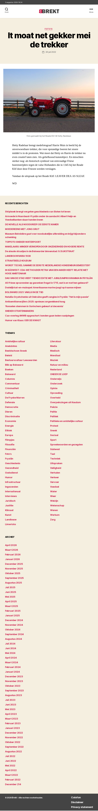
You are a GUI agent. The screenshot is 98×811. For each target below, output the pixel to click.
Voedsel (54, 487)
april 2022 (11, 770)
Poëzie (53, 407)
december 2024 (14, 620)
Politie (53, 412)
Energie (9, 426)
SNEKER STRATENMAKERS (19, 311)
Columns (10, 379)
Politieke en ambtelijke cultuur (66, 421)
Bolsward (10, 374)
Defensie (10, 402)
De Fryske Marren (14, 398)
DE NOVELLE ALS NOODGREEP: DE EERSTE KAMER (32, 224)
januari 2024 (12, 672)
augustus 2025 (13, 583)
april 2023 (11, 714)
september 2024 (14, 634)
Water (53, 491)
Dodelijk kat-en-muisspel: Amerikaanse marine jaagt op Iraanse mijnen (43, 288)
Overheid (55, 398)
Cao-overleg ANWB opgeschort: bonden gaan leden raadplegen (39, 316)
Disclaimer (74, 802)
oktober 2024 (12, 630)
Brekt (14, 798)
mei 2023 (10, 709)
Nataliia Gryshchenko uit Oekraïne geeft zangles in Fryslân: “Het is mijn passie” (47, 297)
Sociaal (54, 435)
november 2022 (14, 737)
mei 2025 (10, 597)
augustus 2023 (13, 695)
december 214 (13, 784)
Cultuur (9, 393)
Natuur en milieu (59, 365)
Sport (53, 440)
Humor (9, 477)
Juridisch (10, 501)
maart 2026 (11, 550)
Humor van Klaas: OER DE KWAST (23, 320)
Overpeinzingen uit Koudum (65, 402)
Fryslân (9, 459)
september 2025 (14, 578)
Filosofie (9, 445)
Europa (9, 435)
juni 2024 (10, 648)
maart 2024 (11, 662)
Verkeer (54, 477)
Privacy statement (80, 807)
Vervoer (54, 482)
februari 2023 (13, 723)
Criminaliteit (12, 388)
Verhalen (55, 473)
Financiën (10, 449)
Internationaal (12, 491)
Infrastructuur (13, 482)
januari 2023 (12, 728)
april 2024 (11, 658)
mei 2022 (10, 766)
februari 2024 (13, 667)
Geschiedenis (12, 463)
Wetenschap (57, 506)
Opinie (53, 388)
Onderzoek (56, 384)
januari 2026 (12, 559)
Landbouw (11, 520)
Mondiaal (55, 355)
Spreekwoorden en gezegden (66, 445)
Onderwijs (55, 379)
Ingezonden (11, 487)
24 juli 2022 (50, 52)
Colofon (72, 797)
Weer (53, 496)
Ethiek (8, 431)
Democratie (11, 407)
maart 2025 (11, 606)
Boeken (9, 370)
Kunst (8, 515)
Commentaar (12, 384)
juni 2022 (10, 761)
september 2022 (14, 747)
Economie (10, 421)
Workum (54, 515)
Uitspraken (56, 463)
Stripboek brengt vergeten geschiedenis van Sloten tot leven (37, 212)
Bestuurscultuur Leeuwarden (21, 360)
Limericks (10, 524)
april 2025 (11, 601)
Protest (54, 426)
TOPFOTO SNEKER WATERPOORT (23, 242)
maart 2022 (11, 775)
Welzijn (54, 501)
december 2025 (14, 564)
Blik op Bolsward (14, 365)
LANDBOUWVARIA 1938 (18, 256)
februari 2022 (12, 780)
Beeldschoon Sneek (16, 351)
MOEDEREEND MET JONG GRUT (22, 229)
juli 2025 (10, 587)
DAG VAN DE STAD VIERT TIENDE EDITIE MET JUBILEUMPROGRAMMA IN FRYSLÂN (48, 278)
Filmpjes (9, 440)
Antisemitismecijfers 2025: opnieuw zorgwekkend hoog (35, 302)
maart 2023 (11, 719)
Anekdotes (11, 346)
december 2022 (14, 733)
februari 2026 (13, 555)
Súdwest (55, 449)
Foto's (49, 29)
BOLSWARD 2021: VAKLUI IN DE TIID (24, 292)
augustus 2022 (13, 752)
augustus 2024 (13, 639)
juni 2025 (10, 592)
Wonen (54, 510)
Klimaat (9, 510)
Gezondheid (11, 468)
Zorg (52, 520)
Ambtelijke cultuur (15, 341)
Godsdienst (11, 473)
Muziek (54, 360)
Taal (52, 454)
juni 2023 (10, 705)
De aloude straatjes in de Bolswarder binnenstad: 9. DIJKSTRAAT (39, 251)
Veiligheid (55, 468)
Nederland (56, 370)
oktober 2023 (12, 686)
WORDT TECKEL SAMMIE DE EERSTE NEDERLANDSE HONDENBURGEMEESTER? (47, 265)
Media (53, 346)
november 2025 (14, 569)
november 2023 (14, 681)
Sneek (53, 431)
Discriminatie (12, 416)
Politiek (54, 416)
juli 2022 (10, 756)
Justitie (9, 506)
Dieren (8, 412)
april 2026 (11, 545)
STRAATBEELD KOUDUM (18, 261)
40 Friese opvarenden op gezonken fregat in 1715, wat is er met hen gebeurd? (46, 283)
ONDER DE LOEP (59, 374)
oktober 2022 (12, 742)
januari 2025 (12, 616)
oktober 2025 (12, 573)
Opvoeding (56, 393)
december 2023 (14, 677)
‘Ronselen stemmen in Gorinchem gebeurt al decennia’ (34, 306)
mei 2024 (10, 653)
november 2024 (14, 625)
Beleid (8, 355)
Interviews (11, 496)
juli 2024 (10, 644)
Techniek (55, 459)
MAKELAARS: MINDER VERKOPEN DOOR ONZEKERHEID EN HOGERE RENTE (44, 247)
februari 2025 (13, 611)
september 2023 (14, 691)
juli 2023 (10, 700)
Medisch (55, 351)
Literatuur (55, 341)
